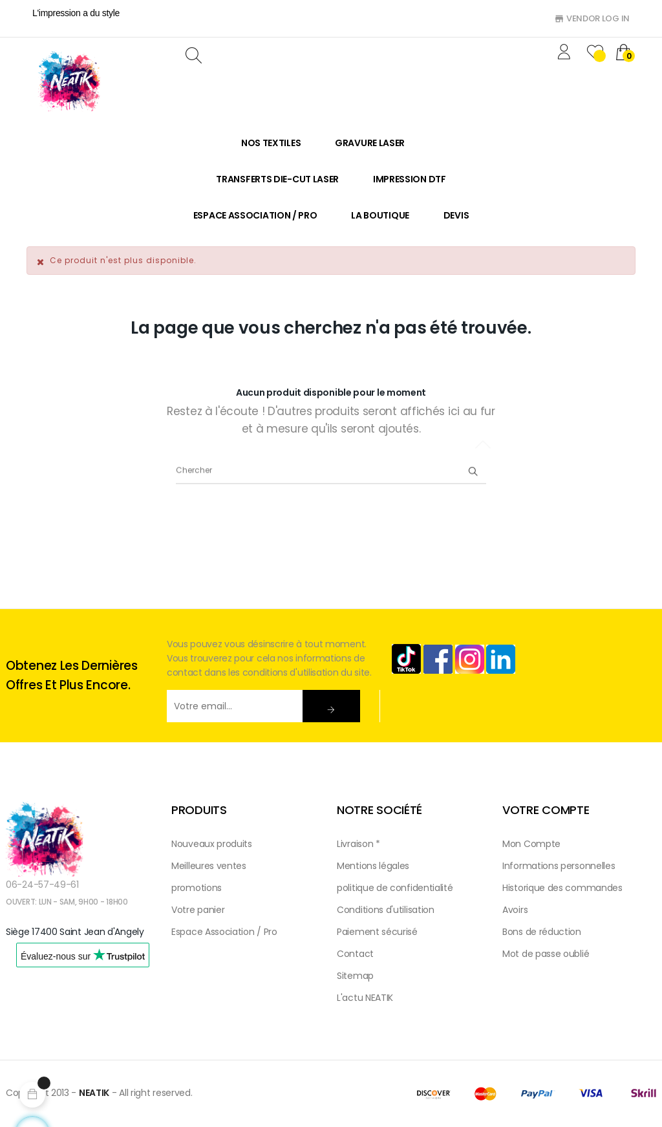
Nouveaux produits (211, 843)
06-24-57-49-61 (42, 884)
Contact (355, 953)
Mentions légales (373, 865)
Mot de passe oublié (545, 953)
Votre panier (197, 909)
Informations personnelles (558, 865)
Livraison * (358, 843)
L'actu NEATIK (365, 997)
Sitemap (355, 975)
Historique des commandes (562, 887)
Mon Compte (531, 843)
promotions (196, 887)
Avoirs (515, 909)
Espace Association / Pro (224, 931)
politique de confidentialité (395, 887)
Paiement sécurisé (377, 931)
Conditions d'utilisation (385, 909)
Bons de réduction (541, 931)
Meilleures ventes (208, 865)
